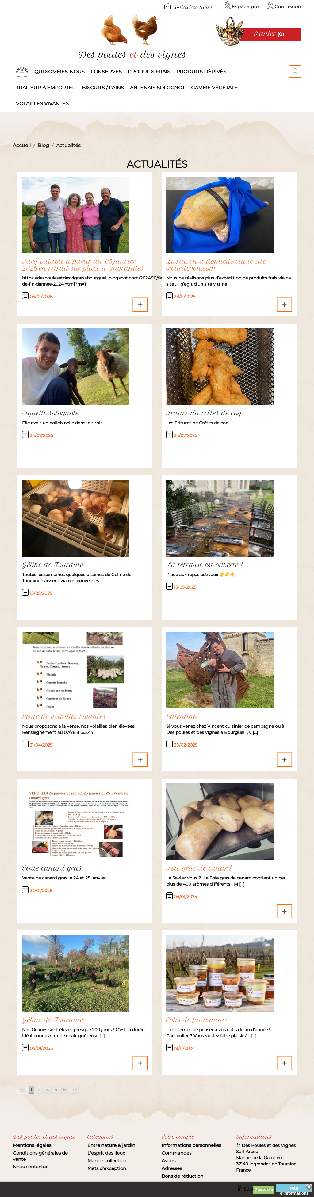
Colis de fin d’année (197, 1020)
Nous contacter (30, 1167)
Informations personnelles (191, 1145)
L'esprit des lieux (106, 1153)
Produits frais (149, 72)
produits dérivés (201, 72)
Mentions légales (32, 1145)
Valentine (181, 716)
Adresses (172, 1168)
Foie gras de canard (199, 868)
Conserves (106, 72)
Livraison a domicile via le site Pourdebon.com (216, 265)
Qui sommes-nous (59, 72)
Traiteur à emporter (46, 88)
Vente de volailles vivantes (64, 716)
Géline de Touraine (52, 1020)
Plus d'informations (294, 1189)
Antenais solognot (157, 88)
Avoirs (168, 1161)
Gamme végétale (214, 88)
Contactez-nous (188, 7)
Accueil (22, 72)
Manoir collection (106, 1161)
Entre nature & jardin (111, 1145)
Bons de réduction (182, 1176)
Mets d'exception (106, 1168)
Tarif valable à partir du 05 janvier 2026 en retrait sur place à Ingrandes (83, 265)
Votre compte (178, 1137)
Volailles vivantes (42, 104)
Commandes (176, 1153)
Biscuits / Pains (103, 88)
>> (74, 1090)
